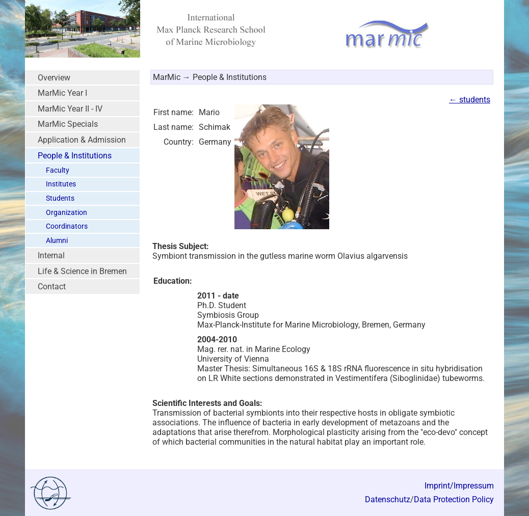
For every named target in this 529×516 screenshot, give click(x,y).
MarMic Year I (62, 93)
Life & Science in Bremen (82, 271)
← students (469, 99)
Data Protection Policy (454, 499)
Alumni (57, 240)
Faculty (57, 170)
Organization (66, 212)
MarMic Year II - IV (70, 109)
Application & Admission (82, 140)
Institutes (61, 184)
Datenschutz (387, 499)
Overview (54, 78)
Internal (51, 255)
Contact (52, 286)
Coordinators (67, 226)
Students (60, 198)
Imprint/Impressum (459, 486)
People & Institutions (75, 155)
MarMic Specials (68, 124)
